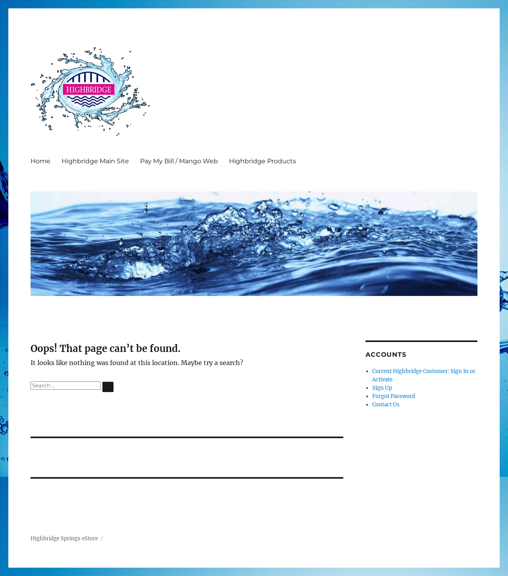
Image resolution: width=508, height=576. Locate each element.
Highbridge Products (262, 161)
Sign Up (382, 388)
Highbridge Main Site (95, 161)
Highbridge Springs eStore (64, 538)
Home (40, 161)
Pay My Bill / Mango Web (179, 161)
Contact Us (386, 404)
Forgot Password (393, 396)
